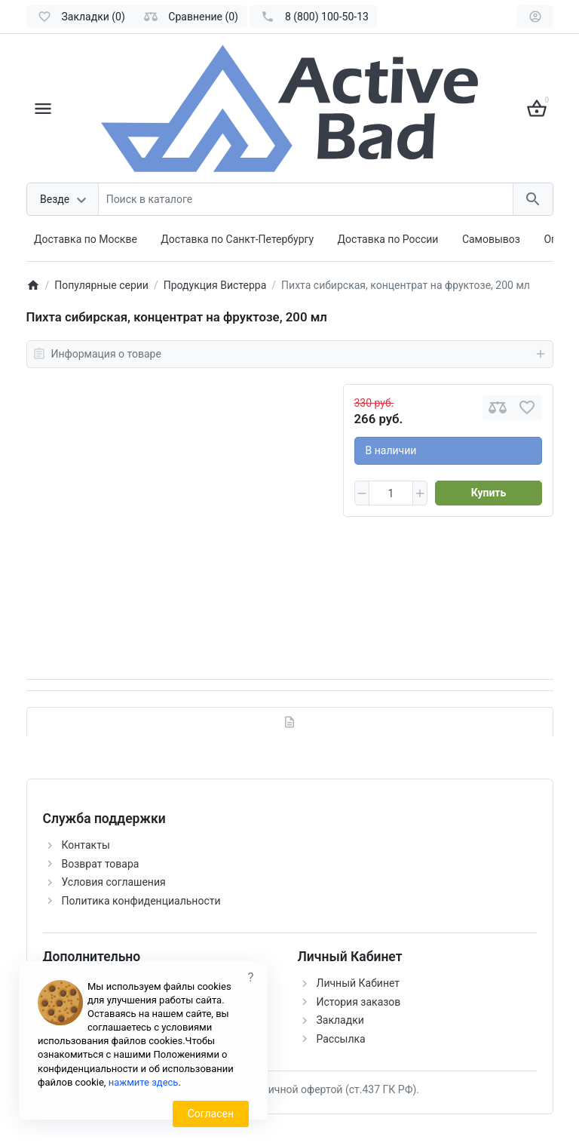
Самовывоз (491, 239)
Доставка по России (388, 239)
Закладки (340, 1020)
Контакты (86, 845)
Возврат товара (100, 864)
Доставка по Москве (85, 239)
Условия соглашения (114, 882)
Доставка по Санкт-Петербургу (237, 239)
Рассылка (341, 1039)
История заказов (359, 1002)
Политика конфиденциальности (141, 901)
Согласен (211, 1114)
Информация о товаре (289, 354)
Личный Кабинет (358, 983)
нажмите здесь (144, 1082)
